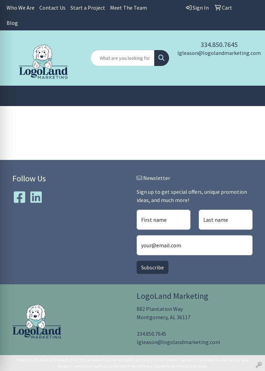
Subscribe (152, 267)
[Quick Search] (123, 58)
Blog (12, 22)
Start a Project (87, 7)
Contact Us (52, 7)
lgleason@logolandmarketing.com (219, 52)
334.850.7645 (219, 44)
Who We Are (21, 7)
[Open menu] (251, 96)
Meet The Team (128, 7)
